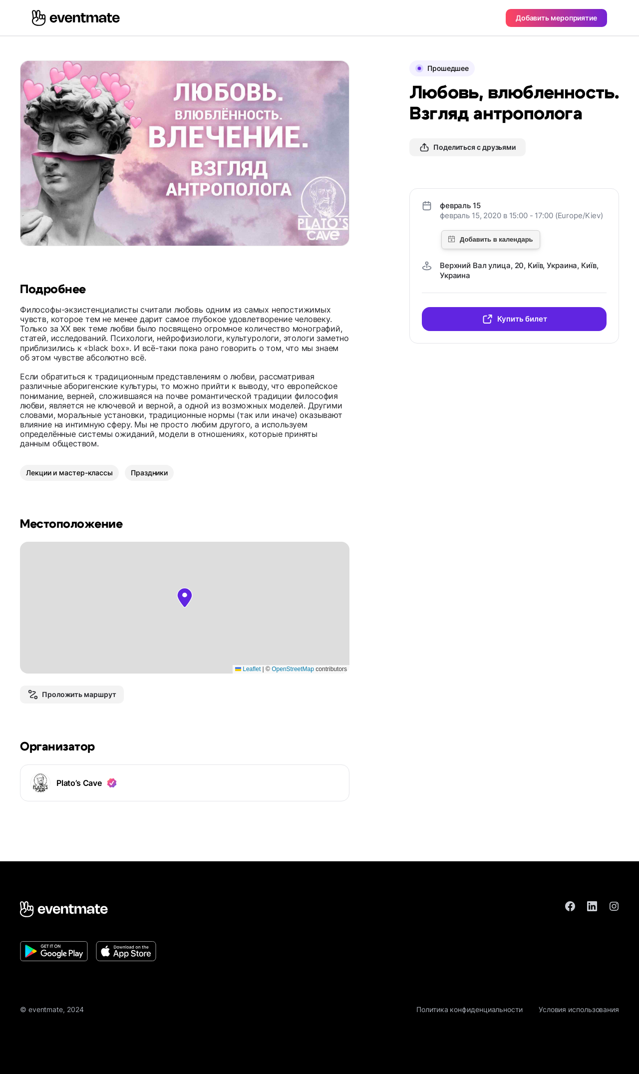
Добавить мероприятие (556, 17)
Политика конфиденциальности (469, 1009)
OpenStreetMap (293, 669)
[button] (185, 598)
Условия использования (579, 1009)
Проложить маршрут (72, 695)
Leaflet (248, 669)
